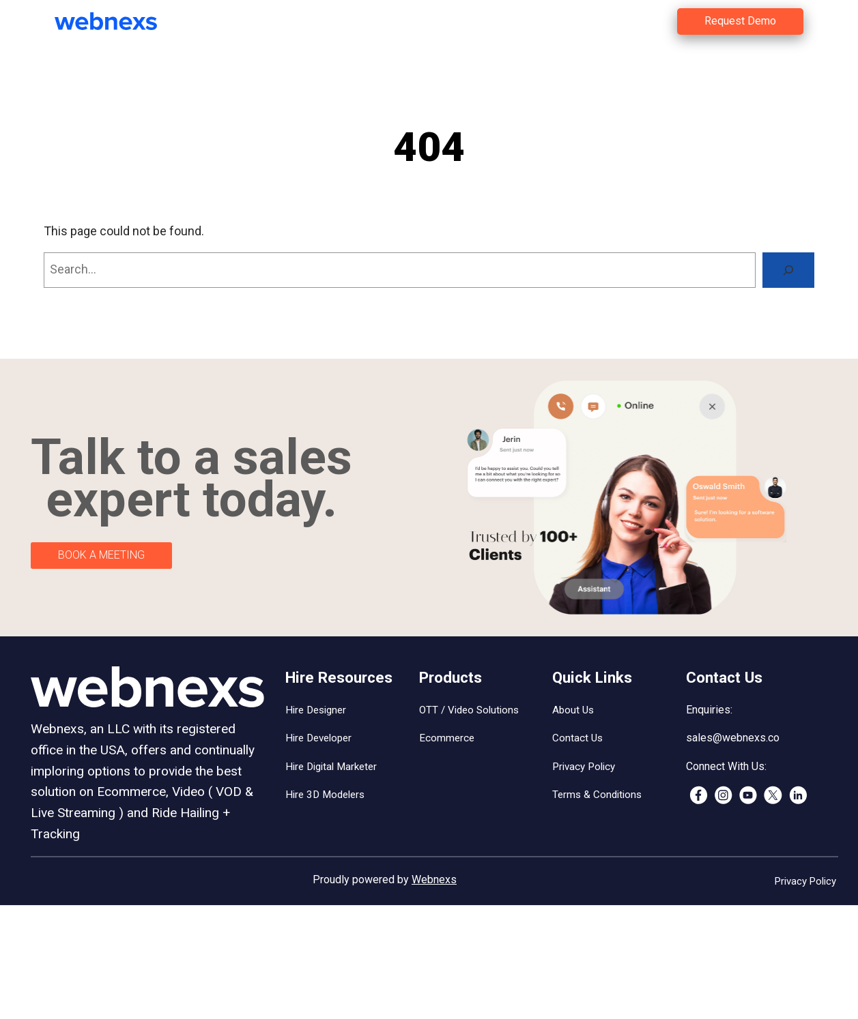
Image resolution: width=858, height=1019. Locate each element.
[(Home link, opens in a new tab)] (116, 21)
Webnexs (434, 879)
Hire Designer (315, 710)
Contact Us (577, 738)
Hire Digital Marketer (331, 766)
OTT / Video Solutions (469, 710)
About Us (573, 710)
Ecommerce (446, 738)
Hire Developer (318, 738)
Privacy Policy (583, 766)
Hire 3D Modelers (324, 794)
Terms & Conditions (597, 794)
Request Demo (740, 20)
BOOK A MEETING (101, 554)
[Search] (788, 270)
